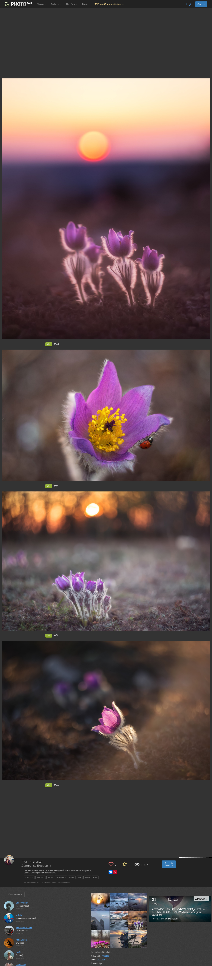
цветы (87, 877)
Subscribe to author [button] (168, 864)
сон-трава (29, 877)
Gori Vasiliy (21, 964)
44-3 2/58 (100, 960)
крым (95, 877)
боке (79, 877)
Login (189, 4)
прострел (40, 877)
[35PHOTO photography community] (18, 4)
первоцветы (61, 877)
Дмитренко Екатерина (36, 866)
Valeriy (19, 915)
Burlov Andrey (22, 903)
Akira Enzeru (21, 940)
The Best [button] (71, 4)
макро (71, 877)
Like (48, 344)
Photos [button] (41, 4)
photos (107, 952)
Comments (15, 894)
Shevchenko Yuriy (24, 927)
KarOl (18, 952)
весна (50, 877)
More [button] (86, 4)
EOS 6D (105, 956)
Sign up (201, 4)
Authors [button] (56, 4)
